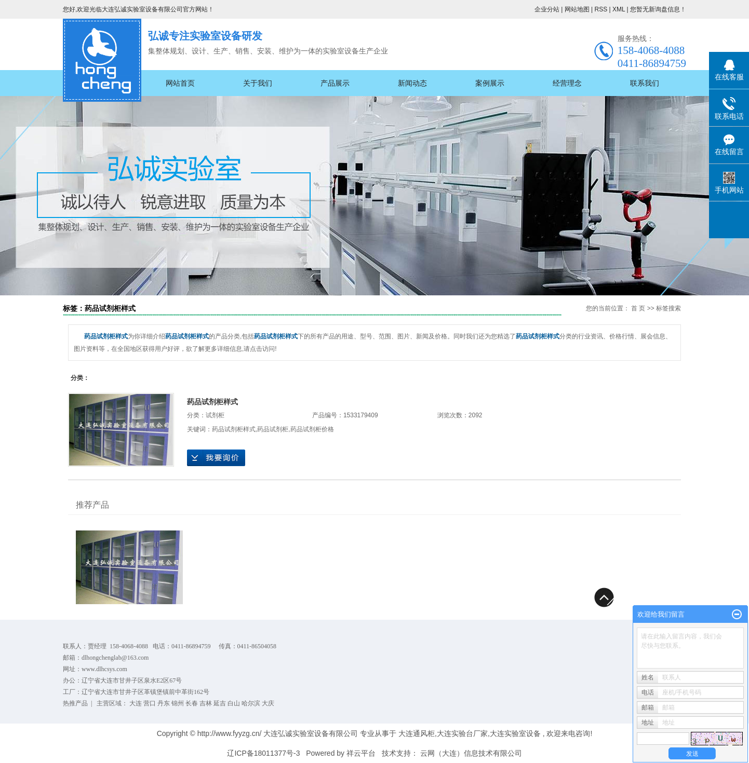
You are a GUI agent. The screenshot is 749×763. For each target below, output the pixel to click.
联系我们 (644, 83)
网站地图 (578, 9)
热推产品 (75, 703)
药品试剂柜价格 (312, 429)
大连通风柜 (416, 733)
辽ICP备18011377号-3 (263, 753)
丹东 (163, 703)
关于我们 (257, 83)
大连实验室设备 (515, 733)
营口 (149, 703)
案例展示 (489, 83)
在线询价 (216, 457)
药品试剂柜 (272, 429)
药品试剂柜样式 (212, 402)
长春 (191, 703)
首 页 (638, 308)
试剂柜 (215, 415)
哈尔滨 (251, 703)
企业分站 (546, 9)
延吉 (219, 703)
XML (618, 9)
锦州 (177, 703)
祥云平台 (361, 753)
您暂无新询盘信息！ (658, 9)
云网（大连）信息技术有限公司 (471, 753)
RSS (600, 9)
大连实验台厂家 (462, 733)
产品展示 (335, 83)
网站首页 (180, 83)
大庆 (268, 703)
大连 (135, 703)
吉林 (205, 703)
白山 (234, 703)
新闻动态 (412, 83)
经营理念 (567, 83)
